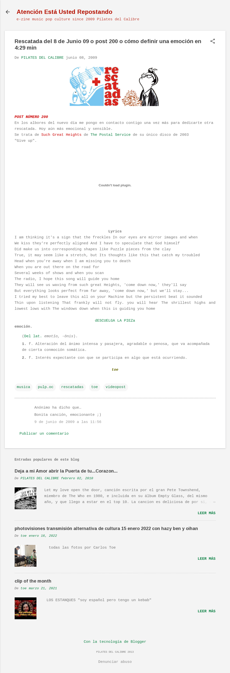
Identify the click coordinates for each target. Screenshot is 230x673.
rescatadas (72, 387)
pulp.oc (46, 387)
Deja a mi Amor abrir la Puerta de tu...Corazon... (66, 471)
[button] (213, 41)
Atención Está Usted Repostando (64, 11)
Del (27, 336)
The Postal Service (111, 135)
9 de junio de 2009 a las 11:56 (67, 422)
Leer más (206, 513)
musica (23, 387)
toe (94, 387)
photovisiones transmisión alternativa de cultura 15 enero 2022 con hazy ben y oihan (106, 528)
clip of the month (33, 581)
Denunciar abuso (115, 662)
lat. (37, 336)
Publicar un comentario (44, 434)
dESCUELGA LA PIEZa (115, 321)
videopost (116, 387)
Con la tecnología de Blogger (115, 642)
